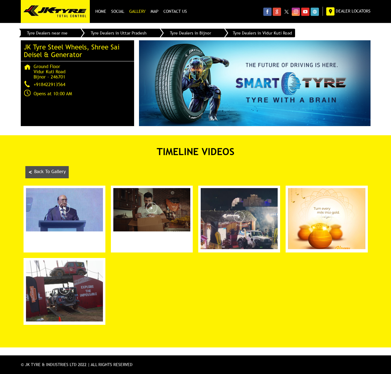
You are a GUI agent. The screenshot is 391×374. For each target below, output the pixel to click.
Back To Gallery (47, 172)
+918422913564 (49, 84)
